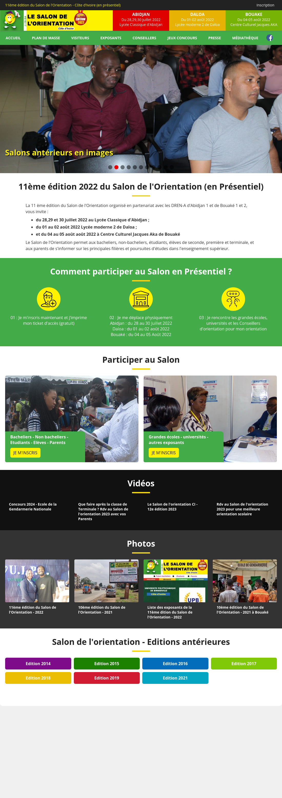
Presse (214, 37)
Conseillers (144, 37)
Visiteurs (80, 37)
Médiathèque (245, 37)
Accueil (13, 37)
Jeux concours (182, 37)
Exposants (110, 37)
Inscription (265, 5)
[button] (110, 167)
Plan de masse (46, 37)
